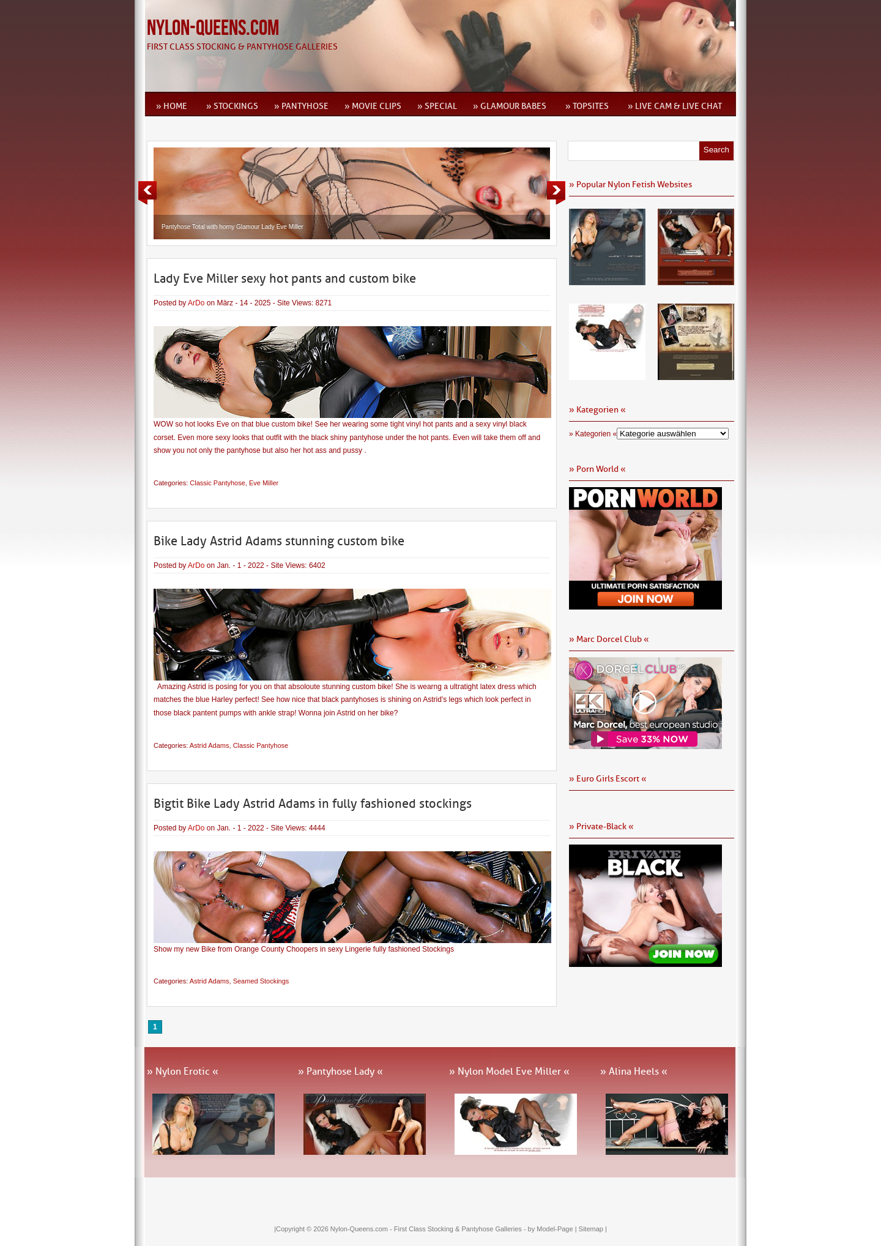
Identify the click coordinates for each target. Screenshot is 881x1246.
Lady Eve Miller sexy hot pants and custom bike (285, 278)
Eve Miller (263, 483)
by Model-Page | (553, 1229)
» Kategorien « (593, 434)
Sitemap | (593, 1229)
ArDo (196, 303)
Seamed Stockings (261, 981)
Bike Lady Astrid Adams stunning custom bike (279, 541)
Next (556, 192)
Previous (147, 192)
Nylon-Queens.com (213, 28)
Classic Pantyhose (217, 483)
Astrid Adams (209, 745)
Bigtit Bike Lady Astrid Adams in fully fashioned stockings (313, 803)
